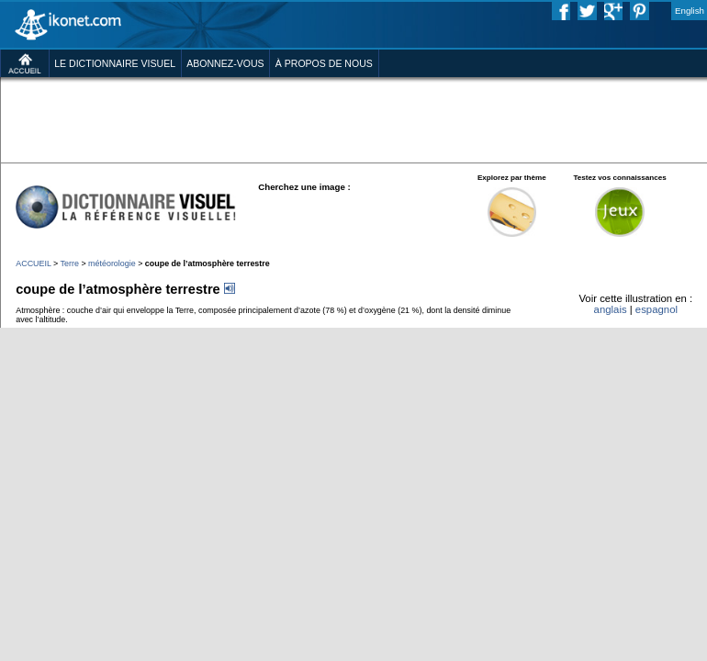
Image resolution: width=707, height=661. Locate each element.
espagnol (656, 309)
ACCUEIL (33, 263)
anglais (610, 309)
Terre (70, 263)
